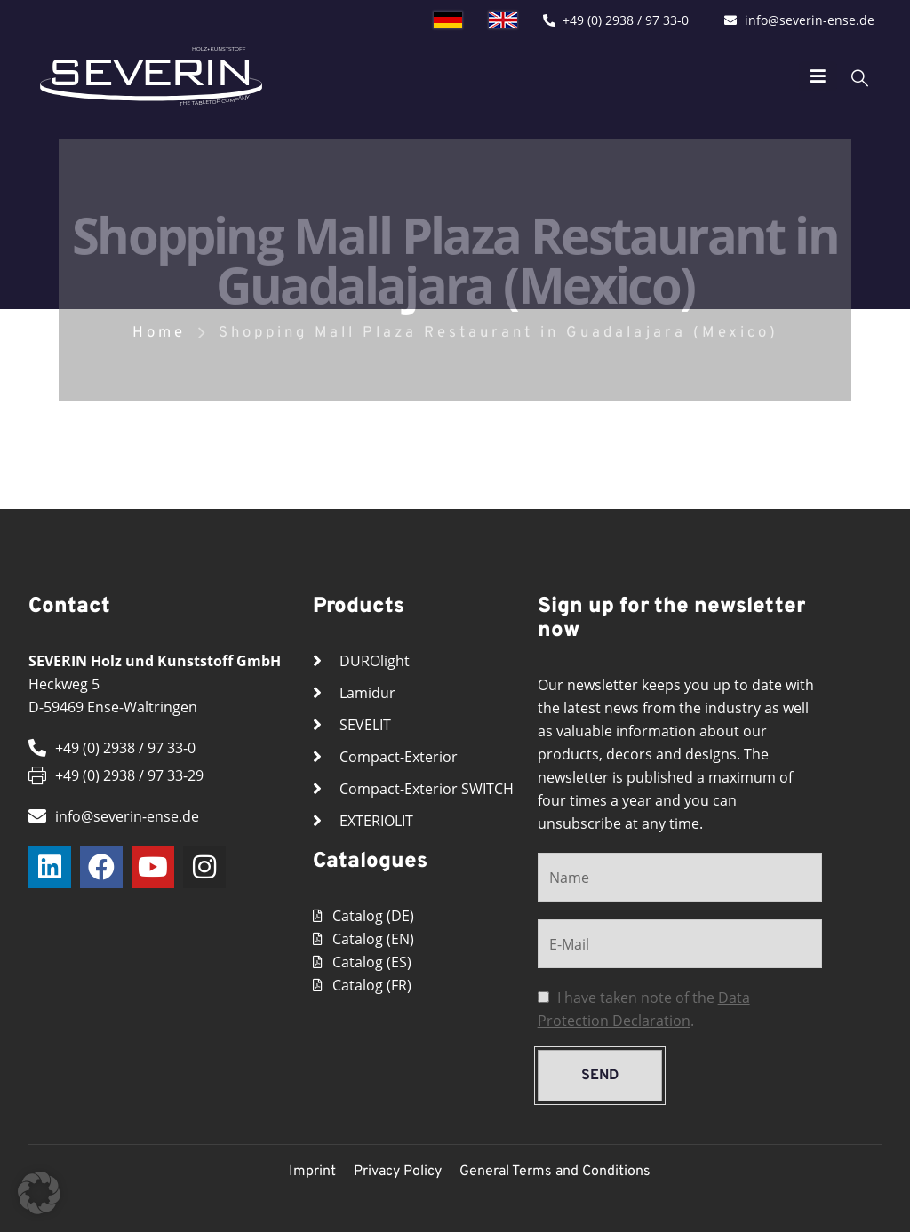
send (600, 1076)
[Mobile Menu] (791, 76)
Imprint (312, 1171)
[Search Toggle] (833, 77)
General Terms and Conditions (555, 1171)
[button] (39, 1193)
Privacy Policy (398, 1171)
